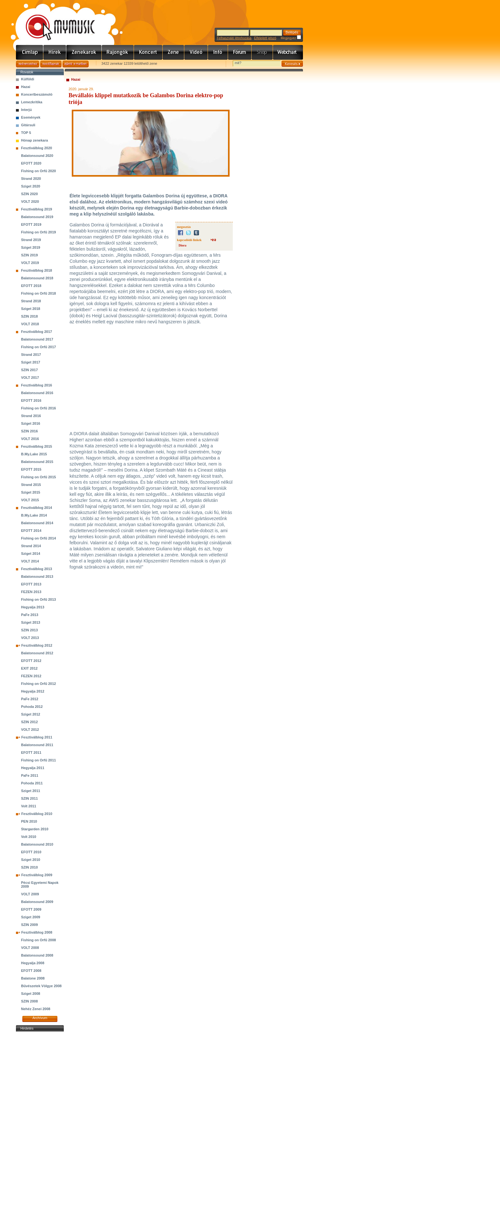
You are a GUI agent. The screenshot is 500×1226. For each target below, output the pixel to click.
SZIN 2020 (29, 194)
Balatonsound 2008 (37, 955)
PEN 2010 (29, 821)
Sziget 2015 (30, 492)
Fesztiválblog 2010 (36, 814)
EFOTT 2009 (31, 909)
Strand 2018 (31, 301)
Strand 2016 (31, 416)
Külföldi (27, 79)
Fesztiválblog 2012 (36, 645)
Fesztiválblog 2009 (36, 875)
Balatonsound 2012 (37, 653)
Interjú (26, 110)
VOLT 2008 (30, 948)
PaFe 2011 (29, 775)
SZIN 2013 (29, 630)
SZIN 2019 (29, 255)
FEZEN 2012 (31, 676)
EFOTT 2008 (31, 971)
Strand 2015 (31, 485)
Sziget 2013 (30, 622)
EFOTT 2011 (31, 752)
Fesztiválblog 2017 (36, 332)
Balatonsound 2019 (37, 217)
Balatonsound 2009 (37, 902)
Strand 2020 (31, 178)
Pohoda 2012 (32, 706)
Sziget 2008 (30, 993)
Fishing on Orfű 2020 (38, 171)
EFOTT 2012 (31, 661)
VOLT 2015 (30, 500)
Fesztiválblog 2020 (36, 148)
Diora (182, 245)
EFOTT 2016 (31, 400)
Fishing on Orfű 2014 (38, 538)
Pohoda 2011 (32, 783)
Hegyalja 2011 (32, 768)
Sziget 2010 (30, 860)
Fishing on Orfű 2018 (38, 293)
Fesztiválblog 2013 (36, 569)
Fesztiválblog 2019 (36, 209)
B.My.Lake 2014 (34, 515)
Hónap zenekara (34, 140)
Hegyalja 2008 (32, 963)
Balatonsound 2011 (37, 745)
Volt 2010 (28, 837)
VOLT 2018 (30, 324)
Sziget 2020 (30, 186)
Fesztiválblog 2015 (36, 446)
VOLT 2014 (30, 561)
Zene (173, 52)
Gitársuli (28, 125)
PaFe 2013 (29, 615)
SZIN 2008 (29, 1001)
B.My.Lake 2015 (34, 454)
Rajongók (118, 52)
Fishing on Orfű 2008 (38, 940)
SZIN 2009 (29, 925)
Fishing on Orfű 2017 (38, 347)
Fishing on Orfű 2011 (38, 760)
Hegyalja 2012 (32, 691)
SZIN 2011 (29, 798)
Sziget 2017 (30, 362)
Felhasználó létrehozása (234, 38)
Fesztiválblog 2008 (36, 932)
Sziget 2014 (30, 553)
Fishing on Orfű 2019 (38, 232)
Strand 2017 (31, 354)
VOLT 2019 (30, 263)
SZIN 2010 (29, 867)
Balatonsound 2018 (37, 278)
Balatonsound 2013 (37, 576)
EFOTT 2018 (31, 286)
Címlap (29, 52)
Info (218, 52)
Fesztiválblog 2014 (36, 508)
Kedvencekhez (27, 64)
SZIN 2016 (29, 431)
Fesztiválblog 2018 (36, 270)
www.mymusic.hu (55, 20)
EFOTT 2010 (31, 852)
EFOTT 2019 (31, 224)
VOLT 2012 (30, 729)
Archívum (40, 1018)
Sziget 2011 (30, 791)
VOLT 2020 (30, 201)
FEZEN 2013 (31, 592)
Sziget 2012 (30, 714)
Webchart (288, 52)
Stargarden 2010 (34, 829)
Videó (196, 52)
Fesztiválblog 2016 (36, 385)
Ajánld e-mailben (75, 64)
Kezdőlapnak (51, 64)
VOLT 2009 (30, 894)
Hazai (25, 87)
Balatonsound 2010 (37, 844)
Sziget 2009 (30, 917)
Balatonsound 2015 (37, 462)
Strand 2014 (31, 546)
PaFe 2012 (29, 699)
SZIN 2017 (29, 370)
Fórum (240, 52)
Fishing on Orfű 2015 (38, 477)
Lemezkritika (31, 102)
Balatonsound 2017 (37, 339)
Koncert (148, 52)
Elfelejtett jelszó (265, 38)
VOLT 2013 (30, 638)
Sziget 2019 (30, 247)
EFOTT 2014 (31, 530)
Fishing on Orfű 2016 (38, 408)
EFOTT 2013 (31, 584)
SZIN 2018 (29, 316)
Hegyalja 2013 (32, 607)
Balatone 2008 (33, 978)
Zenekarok (84, 52)
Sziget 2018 (30, 309)
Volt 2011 (28, 806)
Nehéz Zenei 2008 (35, 1009)
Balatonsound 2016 (37, 393)
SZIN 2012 (29, 722)
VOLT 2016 (30, 439)
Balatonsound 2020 (37, 156)
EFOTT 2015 (31, 469)
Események (30, 117)
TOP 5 (26, 133)
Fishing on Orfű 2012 (38, 684)
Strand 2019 (31, 240)
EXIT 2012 (29, 668)
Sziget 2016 (30, 423)
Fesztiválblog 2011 (36, 737)
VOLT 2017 (30, 377)
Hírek (54, 52)
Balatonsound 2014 (37, 523)
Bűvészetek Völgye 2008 (41, 986)
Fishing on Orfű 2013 (38, 599)
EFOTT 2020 (31, 163)
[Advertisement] (40, 1128)
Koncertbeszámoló (36, 94)
